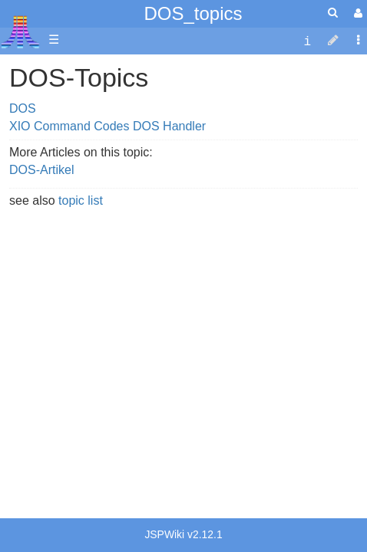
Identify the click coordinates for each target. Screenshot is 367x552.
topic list (80, 200)
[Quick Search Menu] (333, 12)
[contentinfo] (307, 40)
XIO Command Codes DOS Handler (107, 126)
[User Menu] (356, 13)
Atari (20, 31)
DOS (22, 108)
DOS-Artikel (41, 169)
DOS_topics (193, 13)
